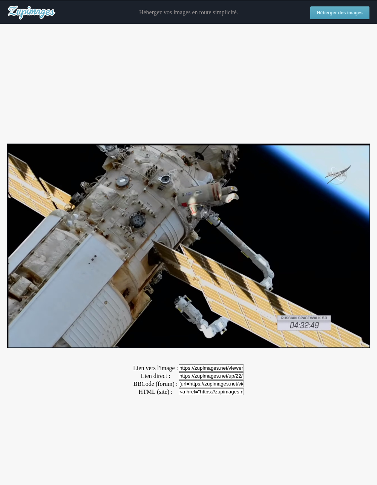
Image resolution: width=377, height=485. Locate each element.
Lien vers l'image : (155, 368)
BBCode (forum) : (155, 384)
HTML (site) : (155, 392)
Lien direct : (155, 376)
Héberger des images (340, 12)
